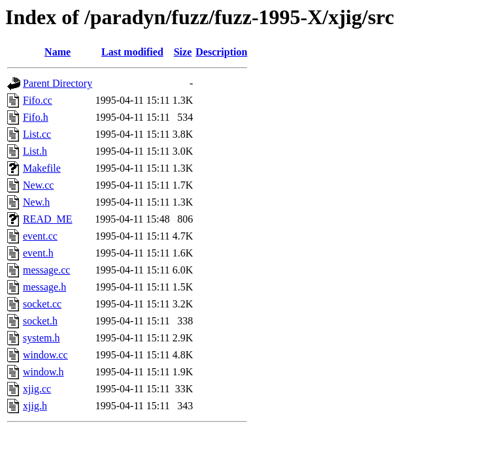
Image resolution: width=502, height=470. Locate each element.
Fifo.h (35, 117)
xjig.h (35, 405)
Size (183, 51)
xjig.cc (37, 388)
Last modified (132, 51)
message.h (44, 286)
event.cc (40, 236)
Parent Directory (57, 83)
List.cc (37, 134)
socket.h (40, 320)
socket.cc (42, 303)
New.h (36, 202)
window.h (43, 371)
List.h (35, 151)
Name (57, 51)
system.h (41, 337)
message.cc (46, 269)
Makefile (42, 168)
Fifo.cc (37, 100)
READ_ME (48, 219)
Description (221, 51)
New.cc (38, 185)
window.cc (45, 354)
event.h (38, 252)
